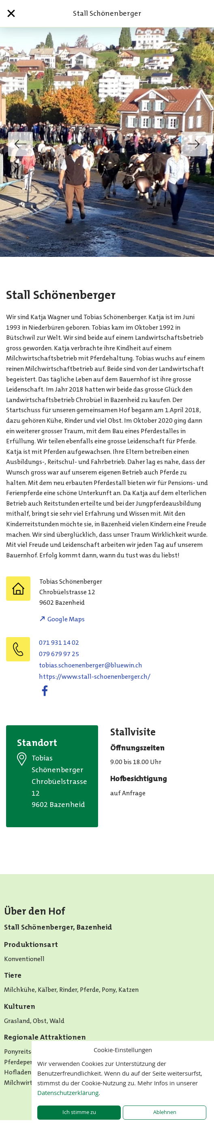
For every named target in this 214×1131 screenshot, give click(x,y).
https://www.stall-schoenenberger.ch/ (94, 676)
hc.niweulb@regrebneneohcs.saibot (90, 665)
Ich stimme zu (79, 1112)
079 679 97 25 (59, 654)
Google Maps (66, 619)
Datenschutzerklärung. (68, 1093)
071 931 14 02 (59, 642)
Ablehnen (164, 1112)
